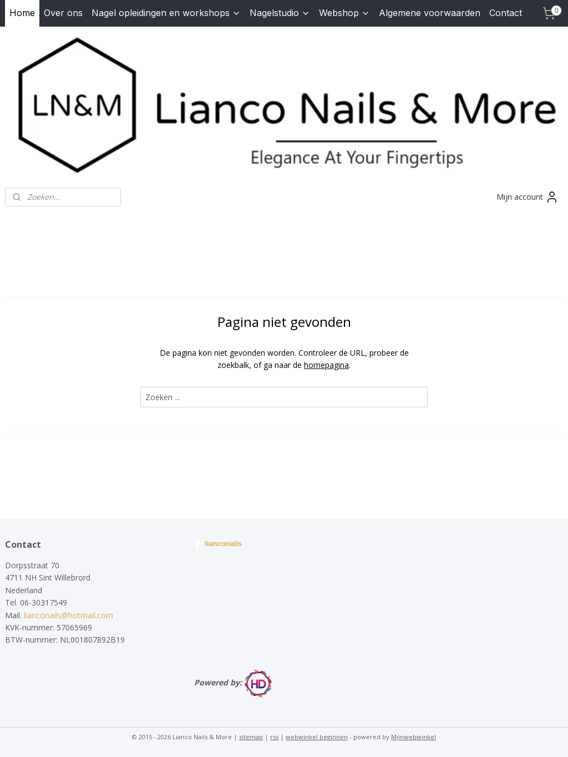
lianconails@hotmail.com (68, 615)
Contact (505, 12)
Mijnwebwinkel (413, 737)
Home (22, 12)
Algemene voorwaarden (429, 12)
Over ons (63, 12)
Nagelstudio (280, 12)
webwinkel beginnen (317, 737)
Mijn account (527, 197)
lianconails (218, 543)
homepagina (326, 365)
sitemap (251, 737)
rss (274, 737)
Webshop (344, 12)
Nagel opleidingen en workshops (166, 12)
